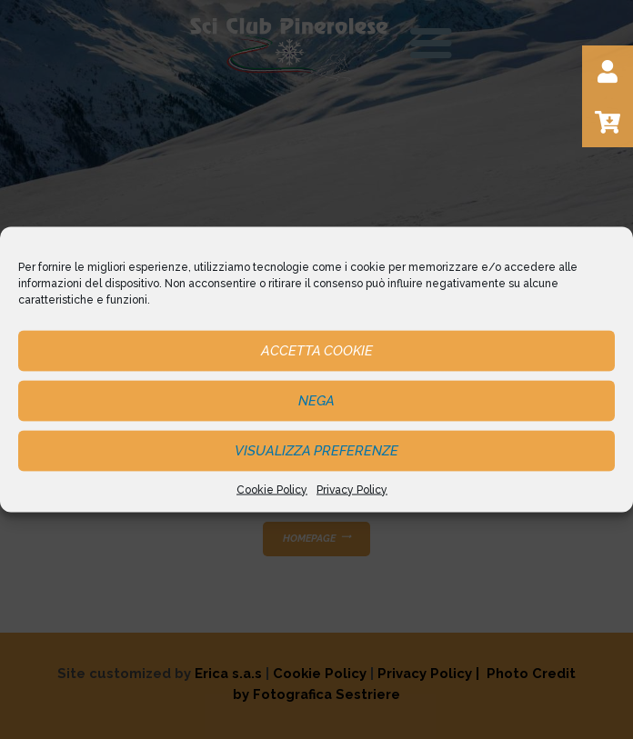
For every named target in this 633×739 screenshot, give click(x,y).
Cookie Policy (271, 489)
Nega (316, 401)
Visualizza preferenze (316, 451)
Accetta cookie (317, 351)
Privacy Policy (351, 489)
